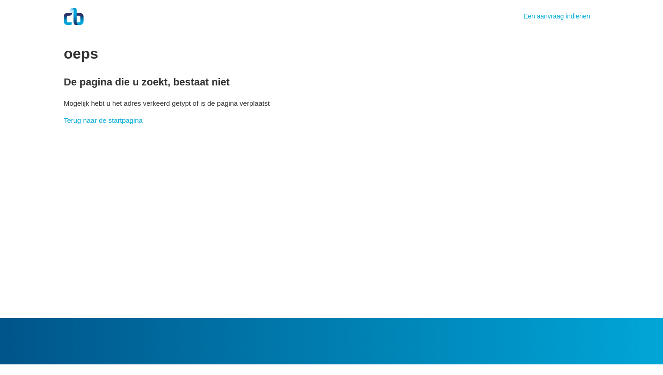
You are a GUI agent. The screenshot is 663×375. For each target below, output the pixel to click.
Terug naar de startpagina (103, 120)
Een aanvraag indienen (557, 16)
